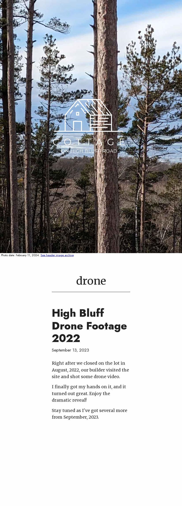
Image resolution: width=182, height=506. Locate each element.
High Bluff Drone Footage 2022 (89, 325)
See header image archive (57, 255)
